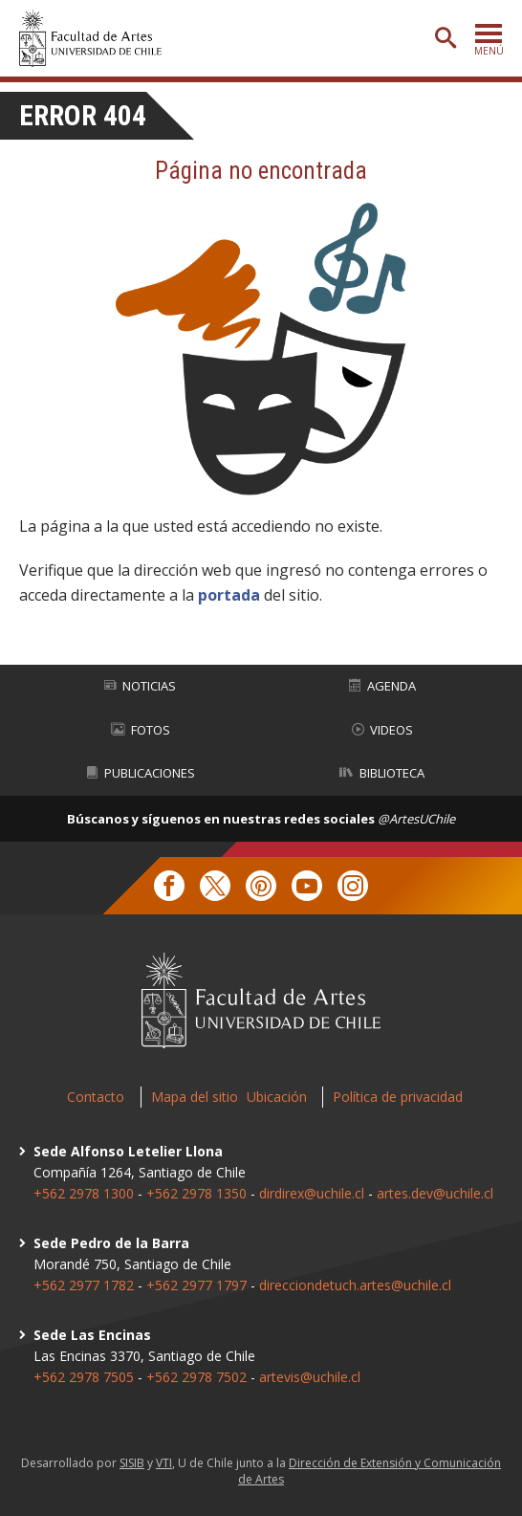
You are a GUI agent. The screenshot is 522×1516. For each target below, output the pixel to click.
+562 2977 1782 (83, 1285)
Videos (382, 729)
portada (229, 594)
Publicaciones (140, 772)
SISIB (132, 1463)
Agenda (382, 685)
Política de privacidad (398, 1097)
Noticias (140, 685)
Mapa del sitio (194, 1097)
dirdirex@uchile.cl (311, 1193)
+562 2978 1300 (83, 1193)
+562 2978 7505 (83, 1377)
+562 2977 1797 (196, 1285)
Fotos (140, 729)
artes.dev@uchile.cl (435, 1193)
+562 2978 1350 (198, 1193)
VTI (164, 1463)
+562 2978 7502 (196, 1377)
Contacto (95, 1097)
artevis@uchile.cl (309, 1377)
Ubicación (277, 1097)
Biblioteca (381, 772)
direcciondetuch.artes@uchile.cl (355, 1285)
